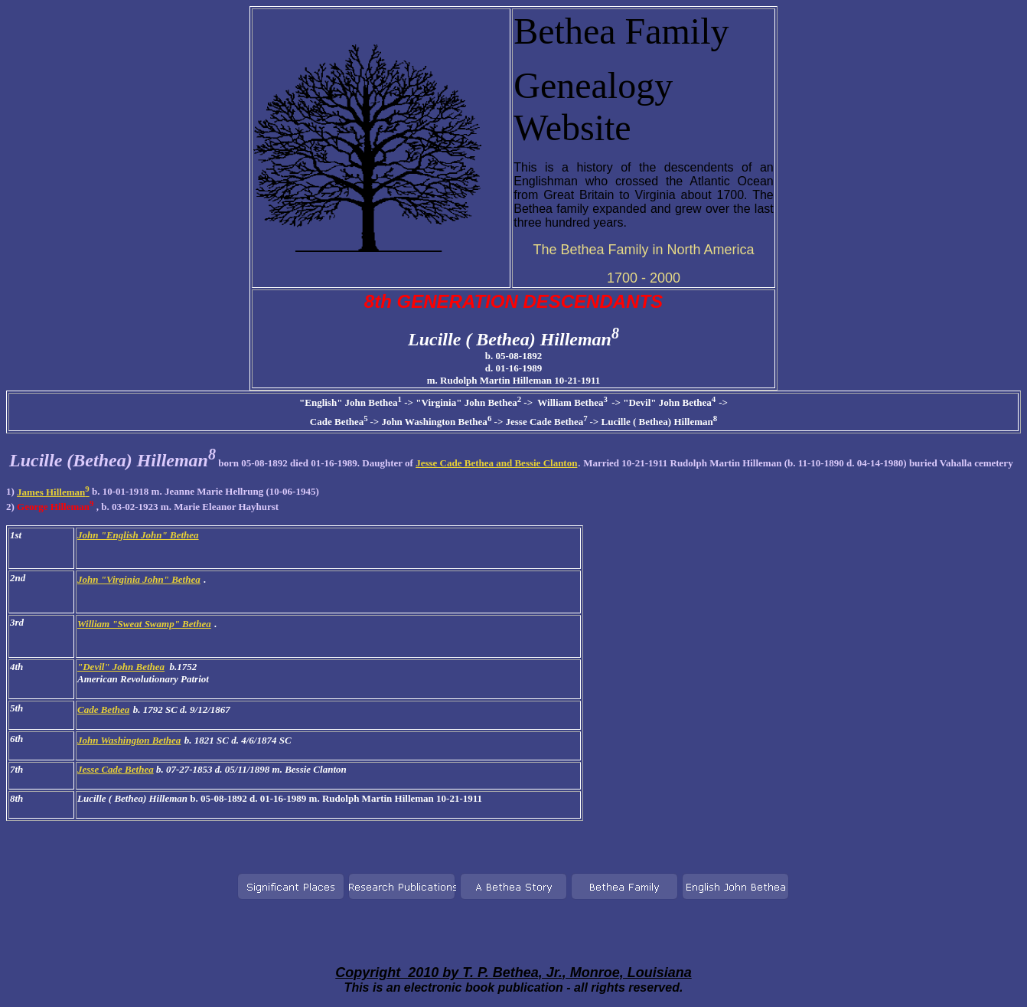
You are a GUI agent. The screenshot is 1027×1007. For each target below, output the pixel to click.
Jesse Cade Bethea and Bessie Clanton (496, 463)
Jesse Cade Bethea (115, 769)
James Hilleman (53, 492)
